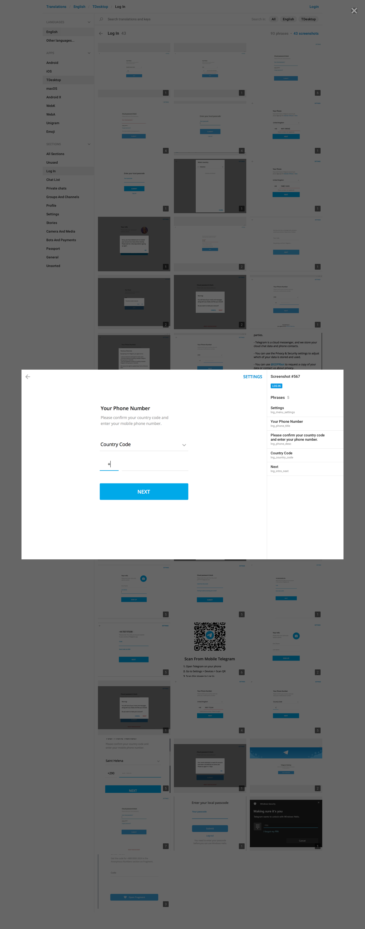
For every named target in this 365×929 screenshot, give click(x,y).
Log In (276, 386)
